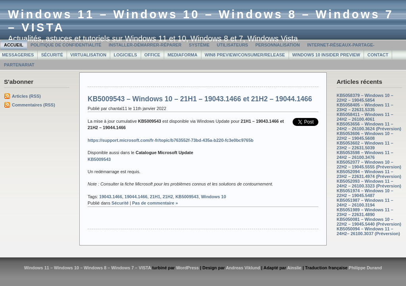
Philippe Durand (365, 267)
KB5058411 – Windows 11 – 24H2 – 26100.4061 (365, 117)
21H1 (155, 196)
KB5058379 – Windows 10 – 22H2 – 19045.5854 (365, 97)
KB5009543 (99, 159)
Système (199, 45)
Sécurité (52, 54)
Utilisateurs (232, 45)
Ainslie (294, 267)
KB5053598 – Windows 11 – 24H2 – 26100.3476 (365, 155)
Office (152, 54)
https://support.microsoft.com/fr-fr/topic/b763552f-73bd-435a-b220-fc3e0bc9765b (170, 140)
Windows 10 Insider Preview (326, 54)
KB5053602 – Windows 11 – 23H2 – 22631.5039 (365, 145)
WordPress (187, 267)
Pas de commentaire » (155, 203)
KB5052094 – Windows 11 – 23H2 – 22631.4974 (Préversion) (369, 174)
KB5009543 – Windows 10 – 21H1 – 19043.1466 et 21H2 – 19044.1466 (200, 99)
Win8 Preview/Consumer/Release (245, 54)
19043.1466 (110, 196)
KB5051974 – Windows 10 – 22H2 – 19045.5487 (365, 193)
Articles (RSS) (26, 96)
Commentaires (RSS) (33, 104)
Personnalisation (277, 45)
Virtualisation (88, 54)
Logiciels (125, 54)
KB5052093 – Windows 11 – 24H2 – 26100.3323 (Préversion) (369, 183)
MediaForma (182, 54)
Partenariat (19, 64)
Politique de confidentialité (66, 45)
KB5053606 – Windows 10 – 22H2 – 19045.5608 (365, 136)
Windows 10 (213, 196)
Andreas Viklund (243, 267)
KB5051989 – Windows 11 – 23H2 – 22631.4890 (365, 212)
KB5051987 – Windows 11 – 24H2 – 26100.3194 (365, 202)
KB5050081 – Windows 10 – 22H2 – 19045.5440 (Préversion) (369, 221)
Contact (378, 54)
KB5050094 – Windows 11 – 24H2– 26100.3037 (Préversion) (368, 231)
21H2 (168, 196)
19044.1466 (135, 196)
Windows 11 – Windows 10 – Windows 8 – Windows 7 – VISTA (87, 267)
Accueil (13, 45)
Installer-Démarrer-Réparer (145, 45)
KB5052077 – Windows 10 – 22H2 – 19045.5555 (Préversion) (369, 164)
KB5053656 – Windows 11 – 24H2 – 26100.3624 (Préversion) (369, 126)
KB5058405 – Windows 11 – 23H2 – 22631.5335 (365, 107)
